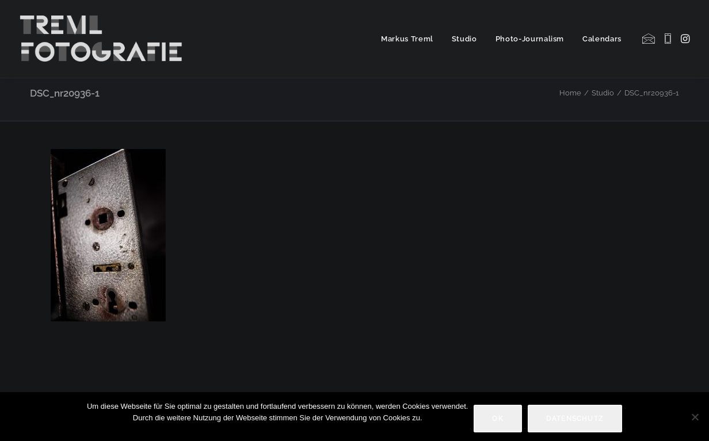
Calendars (602, 38)
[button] (649, 38)
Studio (464, 38)
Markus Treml (407, 38)
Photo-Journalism (529, 38)
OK (497, 419)
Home (570, 93)
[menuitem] (407, 38)
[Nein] (694, 417)
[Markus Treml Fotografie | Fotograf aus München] (103, 39)
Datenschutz (575, 419)
